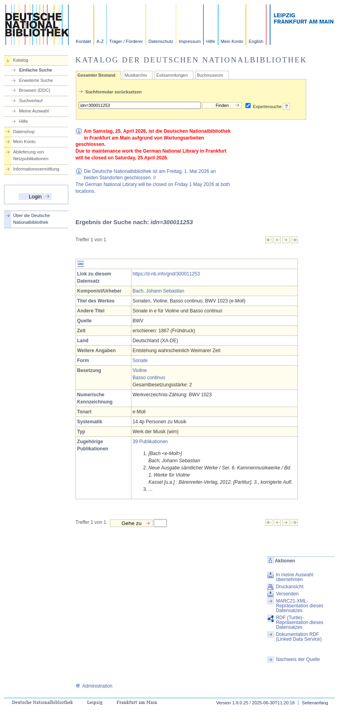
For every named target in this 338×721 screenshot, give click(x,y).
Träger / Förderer (126, 41)
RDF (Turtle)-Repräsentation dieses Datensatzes (299, 622)
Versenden (287, 594)
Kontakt (83, 41)
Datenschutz (161, 41)
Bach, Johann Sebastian (158, 291)
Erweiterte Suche (36, 80)
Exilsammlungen (171, 75)
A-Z (100, 41)
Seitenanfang (315, 702)
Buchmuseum (210, 75)
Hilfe (210, 41)
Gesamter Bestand (96, 75)
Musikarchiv (135, 75)
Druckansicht (289, 586)
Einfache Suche (35, 70)
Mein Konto (232, 41)
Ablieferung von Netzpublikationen (30, 155)
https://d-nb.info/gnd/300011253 (166, 274)
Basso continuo (149, 377)
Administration (93, 686)
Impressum (190, 41)
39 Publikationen (150, 441)
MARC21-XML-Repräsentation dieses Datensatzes (299, 605)
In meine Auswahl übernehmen (294, 577)
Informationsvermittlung (36, 169)
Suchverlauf (30, 100)
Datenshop (24, 131)
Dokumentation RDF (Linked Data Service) (299, 637)
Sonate (140, 360)
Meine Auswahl (34, 111)
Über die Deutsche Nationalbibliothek (31, 219)
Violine (140, 370)
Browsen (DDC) (34, 90)
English (256, 41)
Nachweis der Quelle (298, 659)
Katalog (20, 60)
